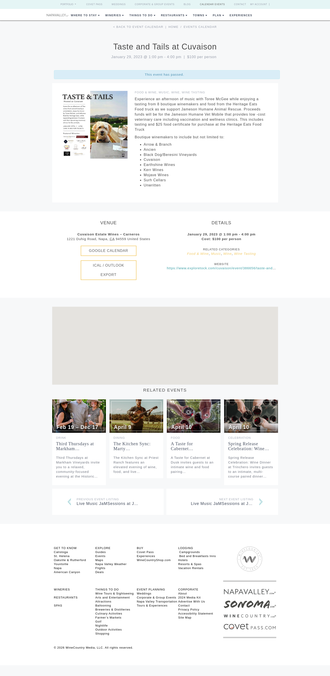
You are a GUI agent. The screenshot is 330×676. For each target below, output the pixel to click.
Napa (58, 568)
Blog (187, 4)
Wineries (113, 15)
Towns (198, 15)
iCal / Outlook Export (108, 270)
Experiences (241, 15)
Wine (175, 92)
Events (100, 556)
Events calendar (200, 27)
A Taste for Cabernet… (182, 446)
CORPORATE (188, 589)
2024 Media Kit (189, 597)
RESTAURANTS (66, 597)
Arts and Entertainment (112, 597)
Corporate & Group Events (155, 4)
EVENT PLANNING (151, 589)
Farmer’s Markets (108, 617)
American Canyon (67, 572)
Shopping (102, 633)
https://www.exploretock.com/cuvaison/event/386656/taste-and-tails (224, 268)
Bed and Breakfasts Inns (197, 556)
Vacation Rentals (190, 568)
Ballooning (103, 605)
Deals (99, 572)
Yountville (61, 564)
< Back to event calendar (138, 27)
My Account (258, 4)
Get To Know (65, 548)
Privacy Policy (188, 609)
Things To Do (141, 15)
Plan (217, 15)
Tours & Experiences (152, 605)
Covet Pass (94, 4)
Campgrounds (189, 552)
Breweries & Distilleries (112, 609)
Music (164, 92)
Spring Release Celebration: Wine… (248, 446)
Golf (98, 621)
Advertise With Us (191, 601)
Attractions (103, 601)
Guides (100, 552)
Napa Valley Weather (111, 564)
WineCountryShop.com (154, 560)
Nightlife (101, 625)
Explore (102, 548)
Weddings (119, 4)
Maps (99, 560)
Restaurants (173, 15)
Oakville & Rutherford (70, 560)
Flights (100, 568)
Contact (240, 4)
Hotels (183, 560)
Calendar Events (212, 4)
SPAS (58, 605)
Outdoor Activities (108, 629)
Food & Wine (146, 92)
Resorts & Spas (189, 564)
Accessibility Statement (195, 613)
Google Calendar (108, 251)
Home (173, 27)
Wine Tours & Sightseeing (114, 593)
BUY (140, 548)
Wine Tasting (193, 92)
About (182, 593)
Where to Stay (84, 15)
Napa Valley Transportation (157, 601)
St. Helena (62, 556)
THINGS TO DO (107, 589)
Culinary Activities (108, 613)
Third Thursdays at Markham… (75, 446)
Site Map (184, 617)
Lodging (185, 548)
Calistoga (61, 552)
